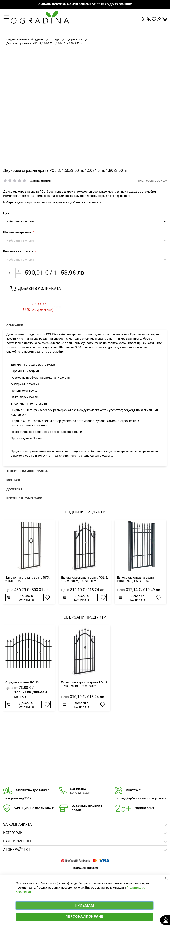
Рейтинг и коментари (24, 498)
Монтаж (13, 480)
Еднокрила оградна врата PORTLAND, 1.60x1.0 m (135, 579)
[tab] (85, 850)
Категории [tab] (12, 833)
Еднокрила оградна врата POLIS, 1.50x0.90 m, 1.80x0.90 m (84, 579)
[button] (47, 597)
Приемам (84, 905)
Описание (14, 325)
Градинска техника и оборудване (24, 39)
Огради (55, 39)
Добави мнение (40, 180)
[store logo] (40, 17)
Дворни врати (74, 39)
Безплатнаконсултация (80, 791)
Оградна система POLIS (22, 682)
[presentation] (85, 325)
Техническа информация (27, 471)
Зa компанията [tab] (17, 824)
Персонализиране (84, 916)
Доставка (14, 489)
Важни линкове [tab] (17, 841)
